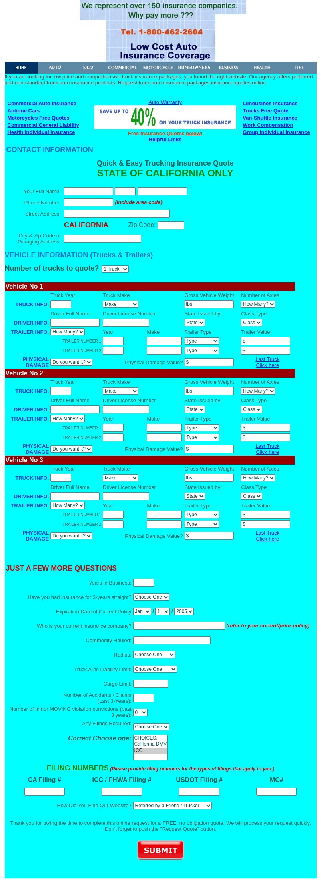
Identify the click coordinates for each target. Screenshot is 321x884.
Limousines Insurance (270, 103)
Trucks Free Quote (265, 111)
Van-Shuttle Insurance (270, 118)
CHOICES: (151, 738)
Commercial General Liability (43, 125)
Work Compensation (268, 125)
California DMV (151, 744)
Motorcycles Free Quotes (39, 118)
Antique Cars (24, 111)
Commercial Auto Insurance (42, 103)
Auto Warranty (165, 102)
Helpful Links (165, 139)
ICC (151, 751)
